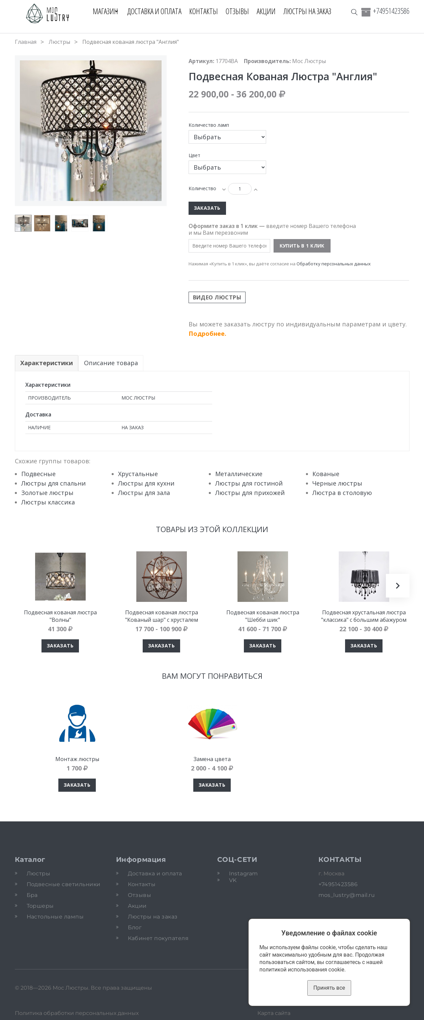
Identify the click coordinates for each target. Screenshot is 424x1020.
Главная (25, 42)
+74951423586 (391, 10)
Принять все (329, 988)
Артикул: (201, 61)
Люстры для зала (144, 493)
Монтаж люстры (77, 759)
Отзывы (240, 11)
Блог (135, 927)
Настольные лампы (55, 916)
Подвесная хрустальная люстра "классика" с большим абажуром (363, 616)
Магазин (102, 11)
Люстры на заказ (310, 11)
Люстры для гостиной (249, 483)
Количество (202, 188)
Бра (32, 895)
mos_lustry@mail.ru (346, 895)
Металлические (238, 474)
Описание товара (111, 363)
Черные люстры (337, 483)
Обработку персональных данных (333, 264)
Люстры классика (48, 502)
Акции (269, 11)
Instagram (243, 873)
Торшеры (40, 906)
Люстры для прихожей (250, 493)
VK (233, 880)
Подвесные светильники (64, 884)
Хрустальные (138, 474)
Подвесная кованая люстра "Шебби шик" (262, 616)
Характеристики (46, 363)
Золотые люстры (47, 493)
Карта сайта (273, 1013)
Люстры (59, 42)
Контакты (206, 11)
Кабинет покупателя (158, 938)
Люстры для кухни (146, 483)
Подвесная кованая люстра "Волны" (60, 616)
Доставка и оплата (157, 11)
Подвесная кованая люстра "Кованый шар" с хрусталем (161, 616)
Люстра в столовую (342, 493)
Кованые (325, 474)
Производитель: (267, 61)
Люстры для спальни (53, 483)
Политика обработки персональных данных (77, 1013)
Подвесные (38, 474)
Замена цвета (212, 759)
